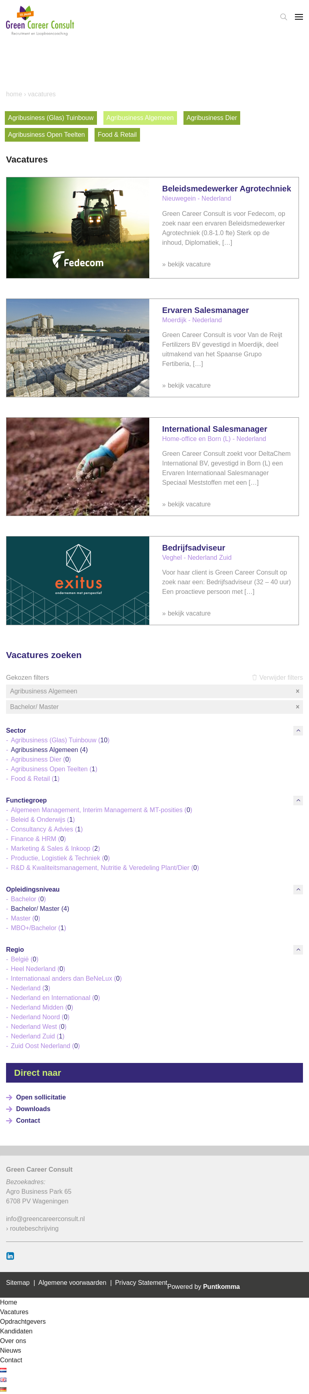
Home (14, 94)
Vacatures (14, 1312)
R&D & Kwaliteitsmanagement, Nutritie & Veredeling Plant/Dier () (105, 867)
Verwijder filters (277, 677)
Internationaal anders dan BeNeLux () (66, 978)
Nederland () (30, 988)
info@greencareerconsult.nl (45, 1218)
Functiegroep (26, 800)
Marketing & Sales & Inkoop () (55, 848)
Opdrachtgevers (23, 1321)
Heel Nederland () (38, 968)
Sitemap (18, 1282)
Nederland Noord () (40, 1017)
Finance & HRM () (38, 838)
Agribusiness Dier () (41, 759)
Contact (28, 1120)
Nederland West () (38, 1026)
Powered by (203, 1286)
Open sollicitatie (41, 1097)
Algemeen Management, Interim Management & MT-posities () (101, 810)
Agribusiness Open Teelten (46, 134)
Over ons (13, 1340)
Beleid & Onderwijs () (43, 819)
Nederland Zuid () (37, 1036)
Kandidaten (16, 1331)
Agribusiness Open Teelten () (54, 769)
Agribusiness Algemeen (140, 117)
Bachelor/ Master (155, 707)
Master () (25, 918)
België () (24, 959)
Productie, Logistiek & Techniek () (60, 858)
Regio (15, 949)
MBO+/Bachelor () (38, 928)
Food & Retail (117, 134)
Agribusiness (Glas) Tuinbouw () (60, 740)
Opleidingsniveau (33, 889)
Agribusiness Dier (212, 117)
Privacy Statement (141, 1282)
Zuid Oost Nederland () (45, 1045)
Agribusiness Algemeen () (49, 749)
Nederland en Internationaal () (55, 997)
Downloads (33, 1108)
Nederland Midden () (42, 1007)
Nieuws (10, 1350)
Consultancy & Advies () (47, 829)
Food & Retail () (35, 778)
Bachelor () (28, 899)
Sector (16, 730)
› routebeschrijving (32, 1228)
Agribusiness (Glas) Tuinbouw (51, 117)
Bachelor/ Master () (40, 908)
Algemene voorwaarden (72, 1282)
